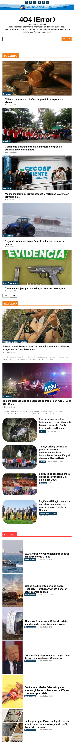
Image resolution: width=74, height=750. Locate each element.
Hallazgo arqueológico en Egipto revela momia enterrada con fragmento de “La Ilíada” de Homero (46, 724)
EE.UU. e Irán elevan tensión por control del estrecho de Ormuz (46, 555)
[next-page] (13, 295)
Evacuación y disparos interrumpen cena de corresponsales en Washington (47, 657)
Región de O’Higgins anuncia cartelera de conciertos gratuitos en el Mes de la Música (54, 505)
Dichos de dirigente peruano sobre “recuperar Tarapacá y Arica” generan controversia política (45, 588)
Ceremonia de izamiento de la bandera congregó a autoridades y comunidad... (33, 148)
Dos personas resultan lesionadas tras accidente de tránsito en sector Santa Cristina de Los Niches (55, 423)
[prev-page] (5, 295)
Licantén (8, 235)
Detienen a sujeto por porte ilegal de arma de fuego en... (36, 288)
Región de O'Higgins (48, 513)
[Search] (67, 39)
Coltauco (43, 483)
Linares (7, 93)
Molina (7, 188)
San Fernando (10, 282)
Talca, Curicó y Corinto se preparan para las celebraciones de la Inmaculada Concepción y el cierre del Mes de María (54, 452)
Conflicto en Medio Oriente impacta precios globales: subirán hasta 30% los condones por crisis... (46, 690)
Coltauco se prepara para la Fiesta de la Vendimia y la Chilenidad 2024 (54, 476)
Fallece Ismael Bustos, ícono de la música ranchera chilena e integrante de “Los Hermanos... (36, 348)
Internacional (30, 559)
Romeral (7, 396)
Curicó (6, 141)
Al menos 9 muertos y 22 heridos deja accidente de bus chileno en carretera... (46, 623)
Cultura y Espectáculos (15, 341)
